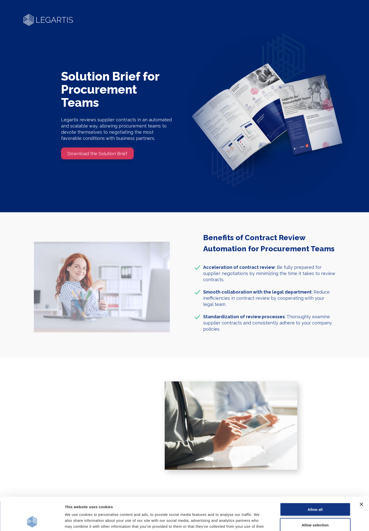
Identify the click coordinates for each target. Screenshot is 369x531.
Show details (259, 521)
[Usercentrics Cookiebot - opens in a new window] (32, 521)
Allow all (315, 478)
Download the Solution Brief (97, 153)
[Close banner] (361, 473)
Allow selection (315, 494)
